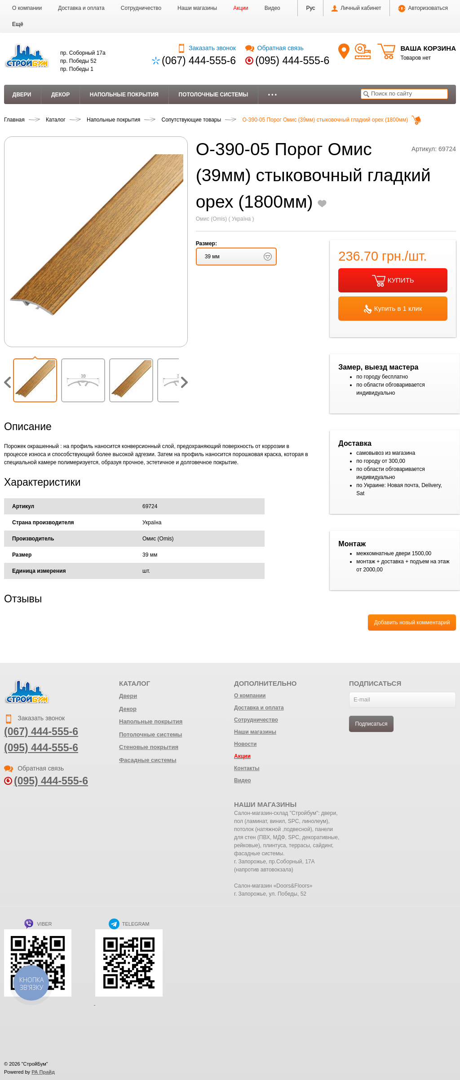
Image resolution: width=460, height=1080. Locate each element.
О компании (27, 8)
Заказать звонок (206, 48)
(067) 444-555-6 (199, 60)
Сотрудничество (141, 8)
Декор (60, 94)
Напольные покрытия (124, 94)
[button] (17, 24)
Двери (22, 94)
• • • (272, 94)
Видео (272, 8)
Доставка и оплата (81, 8)
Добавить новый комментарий (412, 622)
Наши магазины (197, 8)
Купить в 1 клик (393, 309)
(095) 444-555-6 (292, 60)
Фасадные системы (148, 760)
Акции (240, 8)
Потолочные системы (213, 94)
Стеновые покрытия (148, 747)
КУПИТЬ (393, 281)
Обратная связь (274, 48)
